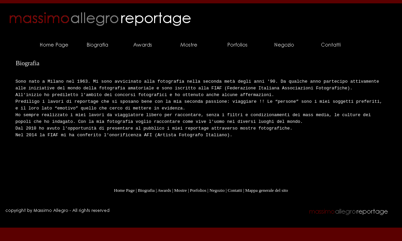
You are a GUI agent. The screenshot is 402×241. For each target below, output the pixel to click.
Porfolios (198, 190)
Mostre (180, 190)
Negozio (216, 190)
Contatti (235, 190)
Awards (164, 190)
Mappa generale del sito (266, 190)
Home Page (124, 190)
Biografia (146, 190)
